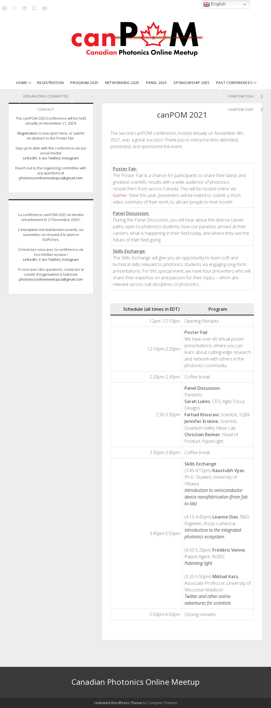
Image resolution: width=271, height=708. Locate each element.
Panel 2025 (156, 82)
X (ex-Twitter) (49, 158)
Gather (120, 195)
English (214, 4)
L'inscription (28, 229)
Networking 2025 (122, 82)
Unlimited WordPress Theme (118, 702)
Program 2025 (84, 82)
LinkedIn (30, 158)
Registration (50, 82)
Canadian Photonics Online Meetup (135, 682)
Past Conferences (234, 82)
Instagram (70, 158)
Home (21, 82)
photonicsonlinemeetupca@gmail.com (51, 177)
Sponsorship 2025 (191, 82)
